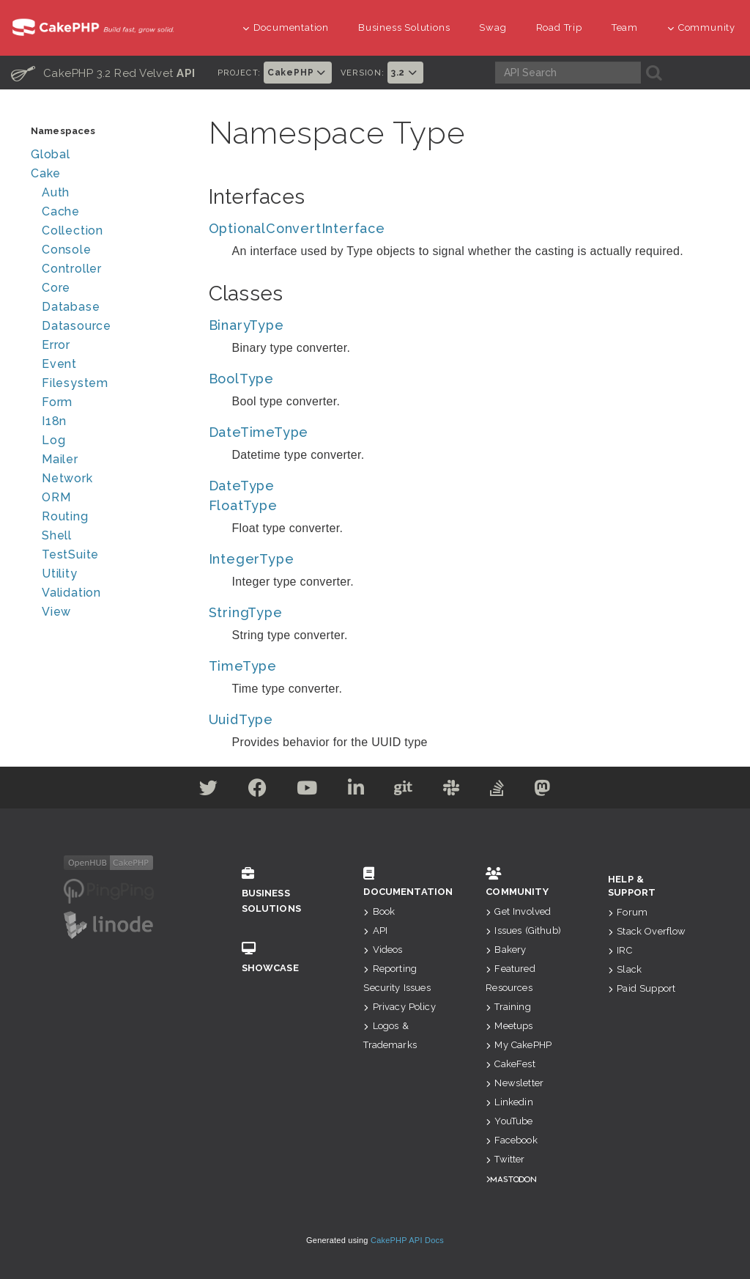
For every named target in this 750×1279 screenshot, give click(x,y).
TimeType (243, 666)
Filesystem (75, 383)
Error (56, 345)
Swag (492, 27)
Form (57, 402)
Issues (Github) (523, 930)
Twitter (505, 1159)
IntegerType (251, 559)
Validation (71, 593)
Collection (72, 230)
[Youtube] (307, 790)
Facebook (511, 1140)
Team (625, 27)
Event (59, 364)
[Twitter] (208, 790)
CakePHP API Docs (407, 1240)
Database (71, 307)
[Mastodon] (542, 790)
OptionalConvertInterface (297, 228)
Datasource (76, 326)
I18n (54, 421)
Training (508, 1006)
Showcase (281, 957)
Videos (382, 949)
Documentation (285, 27)
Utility (60, 573)
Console (67, 250)
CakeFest (510, 1063)
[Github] (403, 790)
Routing (65, 516)
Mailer (60, 459)
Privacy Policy (399, 1006)
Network (67, 478)
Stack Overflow (647, 931)
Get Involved (518, 911)
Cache (61, 211)
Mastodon (513, 1179)
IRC (620, 950)
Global (50, 154)
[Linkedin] (356, 790)
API (375, 930)
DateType (242, 485)
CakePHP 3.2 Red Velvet (103, 72)
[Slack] (451, 790)
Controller (72, 269)
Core (56, 288)
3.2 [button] (405, 72)
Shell (57, 535)
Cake (46, 173)
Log (53, 440)
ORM (56, 497)
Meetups (509, 1025)
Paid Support (641, 988)
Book (379, 911)
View (56, 612)
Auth (56, 192)
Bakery (506, 949)
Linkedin (509, 1101)
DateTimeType (259, 432)
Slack (625, 969)
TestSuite (70, 554)
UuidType (241, 719)
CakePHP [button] (297, 72)
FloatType (243, 505)
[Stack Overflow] (497, 790)
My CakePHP (519, 1044)
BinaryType (246, 325)
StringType (246, 612)
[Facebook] (258, 790)
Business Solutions (404, 27)
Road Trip (559, 27)
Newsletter (514, 1082)
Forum (627, 912)
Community (701, 27)
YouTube (509, 1121)
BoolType (241, 378)
